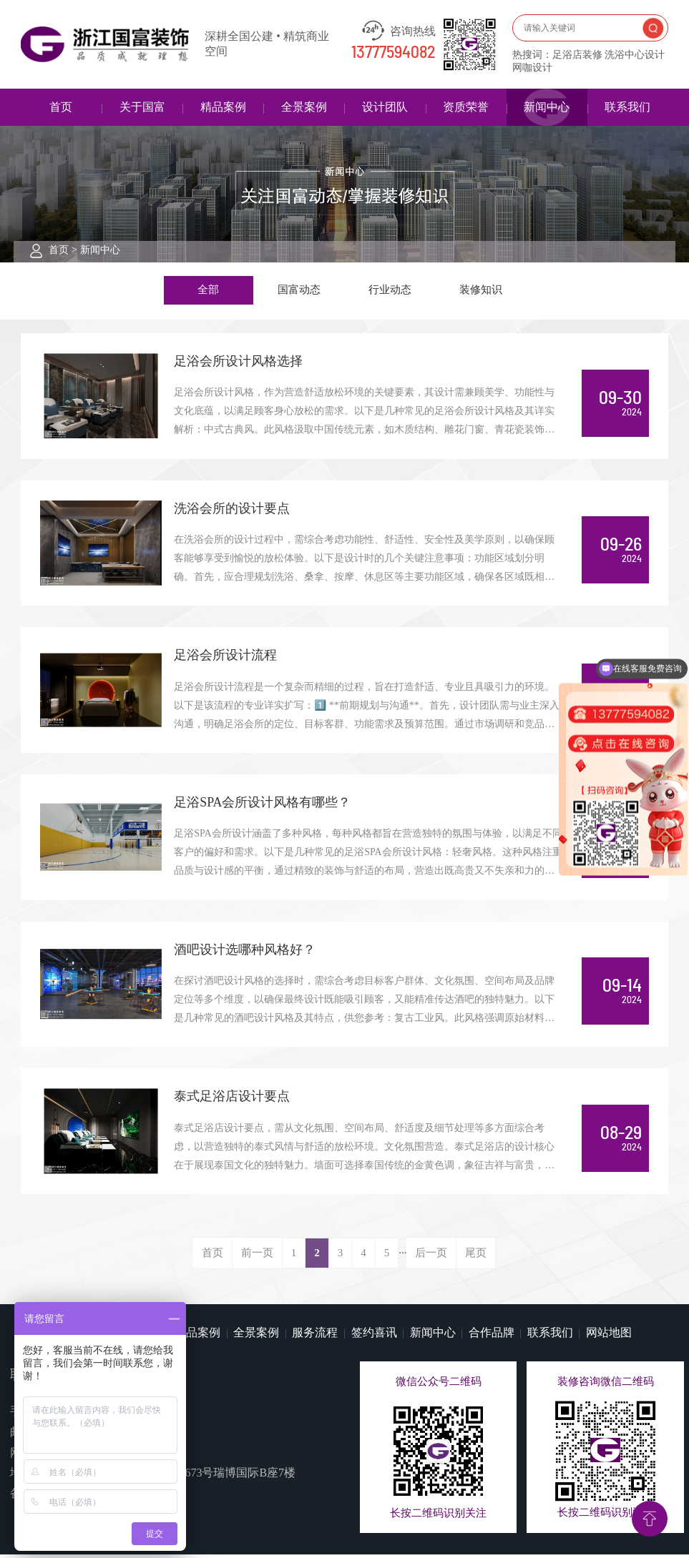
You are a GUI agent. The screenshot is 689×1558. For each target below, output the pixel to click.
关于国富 (142, 107)
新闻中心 (547, 107)
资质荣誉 (466, 107)
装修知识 (480, 290)
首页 (60, 107)
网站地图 (609, 1336)
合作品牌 (491, 1336)
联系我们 (627, 107)
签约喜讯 (374, 1336)
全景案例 (304, 107)
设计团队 (385, 107)
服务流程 (315, 1336)
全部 (208, 290)
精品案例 (223, 107)
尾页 (476, 1255)
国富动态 (299, 290)
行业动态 (389, 290)
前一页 (257, 1255)
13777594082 (393, 52)
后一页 (431, 1255)
